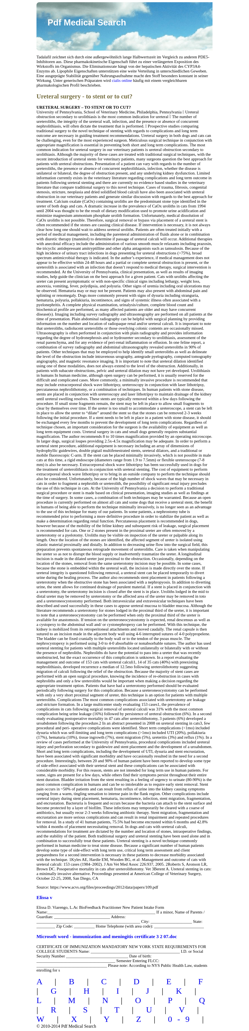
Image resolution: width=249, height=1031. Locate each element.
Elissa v (44, 897)
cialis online (122, 80)
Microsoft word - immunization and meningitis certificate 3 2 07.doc (106, 936)
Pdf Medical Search (87, 22)
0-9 (181, 1019)
